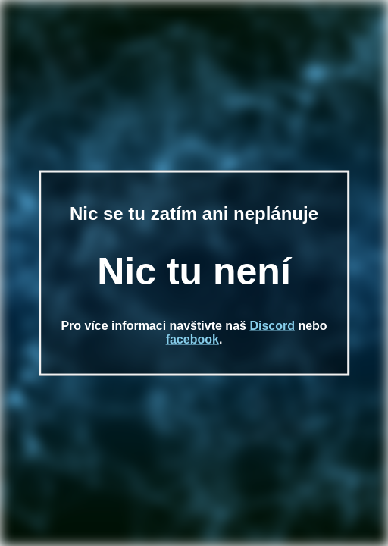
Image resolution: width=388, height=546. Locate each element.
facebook (192, 338)
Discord (272, 324)
